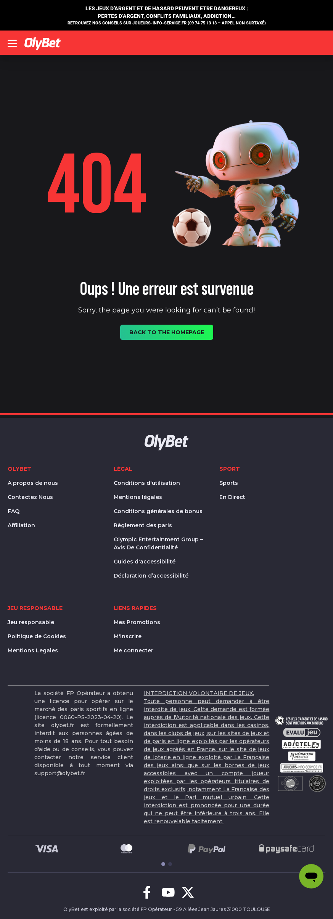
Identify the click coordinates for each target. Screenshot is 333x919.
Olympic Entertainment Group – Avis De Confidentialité (158, 543)
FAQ (13, 511)
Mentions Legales (33, 650)
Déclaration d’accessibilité (151, 575)
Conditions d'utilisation (147, 483)
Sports (228, 483)
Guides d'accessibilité (144, 561)
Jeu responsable (31, 622)
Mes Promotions (137, 622)
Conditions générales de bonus (158, 511)
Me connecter (133, 650)
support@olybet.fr (59, 773)
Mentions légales (138, 497)
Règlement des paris (143, 525)
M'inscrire (128, 636)
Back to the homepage (166, 332)
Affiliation (21, 525)
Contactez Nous (30, 497)
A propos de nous (33, 483)
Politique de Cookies (37, 636)
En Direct (232, 497)
